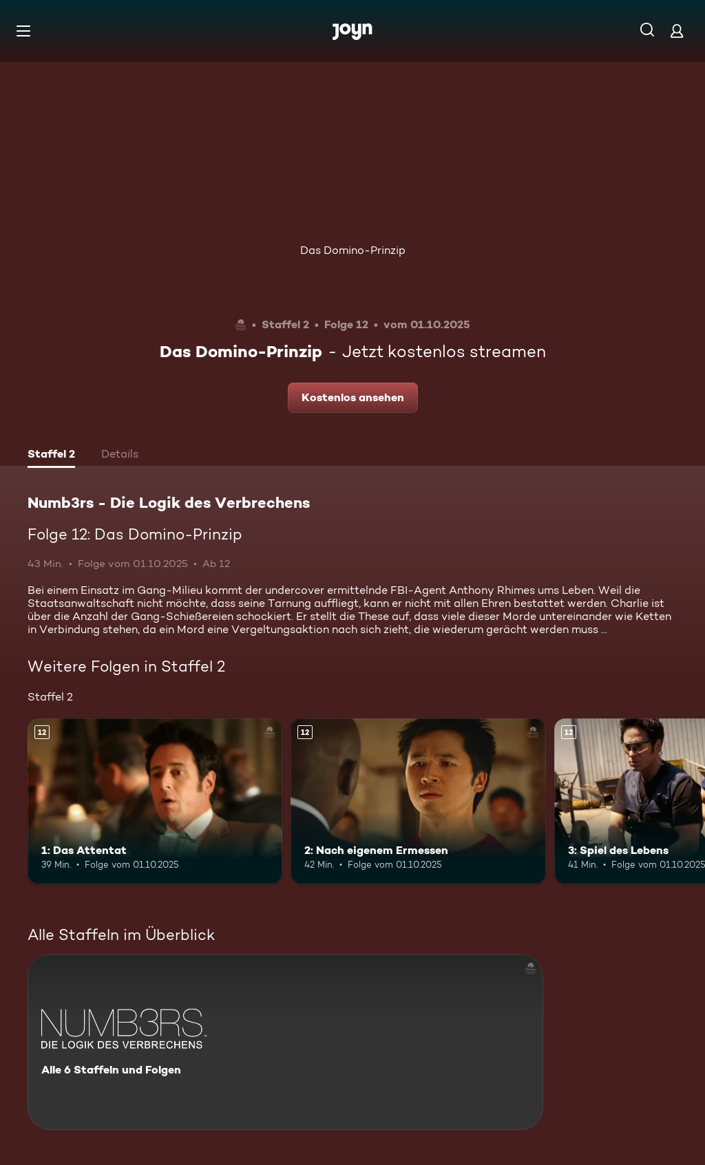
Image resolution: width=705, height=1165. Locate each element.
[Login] (676, 31)
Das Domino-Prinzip (353, 250)
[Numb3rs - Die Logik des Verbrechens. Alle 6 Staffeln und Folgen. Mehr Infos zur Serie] (285, 1042)
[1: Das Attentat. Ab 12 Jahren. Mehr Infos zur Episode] (155, 801)
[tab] (51, 455)
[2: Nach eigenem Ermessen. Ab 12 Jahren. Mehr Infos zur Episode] (418, 801)
